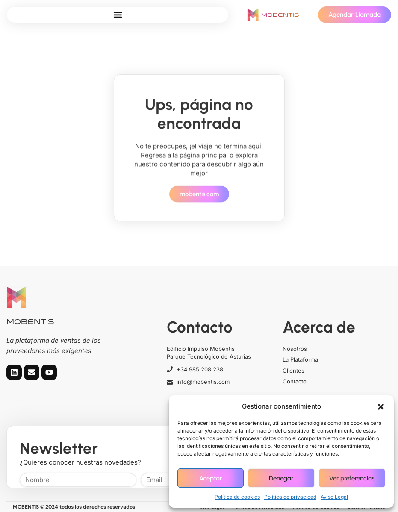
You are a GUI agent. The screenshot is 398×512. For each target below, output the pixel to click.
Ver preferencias (351, 478)
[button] (381, 406)
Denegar (281, 478)
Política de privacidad (290, 497)
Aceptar (210, 478)
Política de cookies (237, 497)
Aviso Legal (334, 497)
